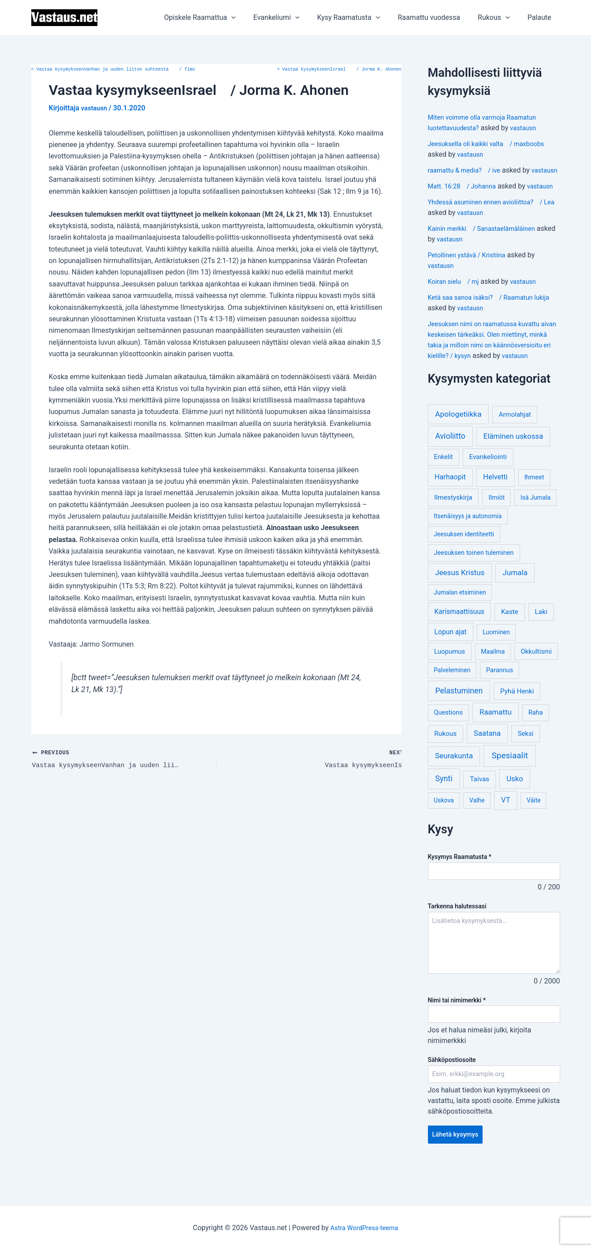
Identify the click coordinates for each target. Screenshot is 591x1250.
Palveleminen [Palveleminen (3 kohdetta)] (452, 701)
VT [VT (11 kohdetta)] (505, 832)
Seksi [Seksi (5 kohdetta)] (526, 765)
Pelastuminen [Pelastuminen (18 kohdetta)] (459, 722)
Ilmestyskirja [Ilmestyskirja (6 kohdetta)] (453, 529)
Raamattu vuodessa (437, 17)
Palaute (541, 17)
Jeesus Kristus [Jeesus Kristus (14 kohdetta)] (460, 604)
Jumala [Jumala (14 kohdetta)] (515, 604)
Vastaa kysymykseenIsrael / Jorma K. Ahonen (339, 70)
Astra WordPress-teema (364, 1228)
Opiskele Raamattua (219, 17)
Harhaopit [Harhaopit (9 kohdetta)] (450, 509)
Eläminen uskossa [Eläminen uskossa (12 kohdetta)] (513, 467)
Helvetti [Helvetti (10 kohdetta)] (495, 509)
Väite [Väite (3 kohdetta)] (534, 832)
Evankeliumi (292, 17)
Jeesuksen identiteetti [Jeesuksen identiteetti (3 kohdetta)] (464, 565)
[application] (250, 17)
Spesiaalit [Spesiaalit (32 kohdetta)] (509, 787)
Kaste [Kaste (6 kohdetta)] (509, 644)
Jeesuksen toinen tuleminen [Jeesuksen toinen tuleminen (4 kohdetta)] (474, 584)
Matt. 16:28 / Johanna (465, 196)
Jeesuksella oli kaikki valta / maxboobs (492, 143)
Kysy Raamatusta (360, 17)
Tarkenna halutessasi (457, 938)
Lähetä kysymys (457, 1169)
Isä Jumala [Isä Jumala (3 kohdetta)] (535, 529)
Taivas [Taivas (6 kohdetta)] (479, 811)
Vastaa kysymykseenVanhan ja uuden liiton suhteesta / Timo (113, 70)
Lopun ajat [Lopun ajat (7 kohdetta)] (451, 663)
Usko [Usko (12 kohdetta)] (514, 810)
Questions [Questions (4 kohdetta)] (448, 744)
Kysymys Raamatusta (459, 888)
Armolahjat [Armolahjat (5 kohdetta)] (515, 446)
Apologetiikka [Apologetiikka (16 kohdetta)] (458, 445)
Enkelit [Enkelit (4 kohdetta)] (443, 489)
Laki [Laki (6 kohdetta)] (541, 644)
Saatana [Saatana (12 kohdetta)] (487, 765)
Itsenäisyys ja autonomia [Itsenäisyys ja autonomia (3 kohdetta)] (468, 547)
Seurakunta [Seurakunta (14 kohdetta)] (454, 787)
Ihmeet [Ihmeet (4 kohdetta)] (534, 509)
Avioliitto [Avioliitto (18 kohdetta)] (450, 467)
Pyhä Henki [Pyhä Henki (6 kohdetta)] (517, 723)
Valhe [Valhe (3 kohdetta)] (477, 832)
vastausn (529, 128)
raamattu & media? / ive (468, 170)
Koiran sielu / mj (456, 302)
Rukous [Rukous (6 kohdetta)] (445, 765)
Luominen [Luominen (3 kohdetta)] (496, 663)
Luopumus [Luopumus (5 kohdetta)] (449, 683)
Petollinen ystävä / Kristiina (470, 276)
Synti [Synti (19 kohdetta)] (444, 810)
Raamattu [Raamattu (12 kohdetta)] (495, 743)
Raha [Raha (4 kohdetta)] (535, 744)
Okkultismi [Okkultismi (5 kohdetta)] (535, 683)
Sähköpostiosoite (452, 1093)
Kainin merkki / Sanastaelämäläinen (487, 249)
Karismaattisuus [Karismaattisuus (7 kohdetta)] (460, 643)
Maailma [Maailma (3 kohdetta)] (493, 683)
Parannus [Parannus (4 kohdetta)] (499, 702)
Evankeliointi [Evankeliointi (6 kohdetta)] (488, 489)
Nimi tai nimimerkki (457, 1032)
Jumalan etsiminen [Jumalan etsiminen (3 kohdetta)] (460, 624)
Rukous (499, 17)
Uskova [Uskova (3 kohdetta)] (444, 832)
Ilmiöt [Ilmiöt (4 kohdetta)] (497, 529)
